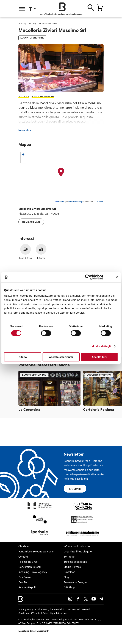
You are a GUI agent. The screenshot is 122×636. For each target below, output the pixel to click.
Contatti (23, 556)
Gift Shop (69, 587)
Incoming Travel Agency (32, 572)
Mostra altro (24, 130)
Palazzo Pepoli (27, 587)
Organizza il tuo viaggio (78, 551)
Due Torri (23, 582)
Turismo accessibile (75, 561)
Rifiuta (22, 356)
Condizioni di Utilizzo (77, 609)
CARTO (99, 202)
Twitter (86, 599)
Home (21, 23)
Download (69, 572)
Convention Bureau (29, 567)
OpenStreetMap (75, 202)
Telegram (101, 599)
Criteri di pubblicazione (55, 612)
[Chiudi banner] (116, 277)
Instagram (70, 599)
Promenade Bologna (75, 582)
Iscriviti (75, 489)
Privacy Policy (25, 609)
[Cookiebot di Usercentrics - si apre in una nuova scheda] (87, 277)
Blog (66, 577)
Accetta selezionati (61, 356)
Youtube (94, 599)
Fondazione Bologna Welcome (36, 551)
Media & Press (72, 567)
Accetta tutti (99, 356)
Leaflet (60, 202)
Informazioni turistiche (77, 546)
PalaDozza (24, 577)
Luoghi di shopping (48, 23)
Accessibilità (58, 609)
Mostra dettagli (101, 346)
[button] (61, 172)
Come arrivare (31, 221)
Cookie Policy (42, 609)
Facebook (78, 599)
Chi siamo (24, 546)
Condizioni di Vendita (29, 612)
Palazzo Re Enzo (28, 561)
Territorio (69, 556)
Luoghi (31, 23)
